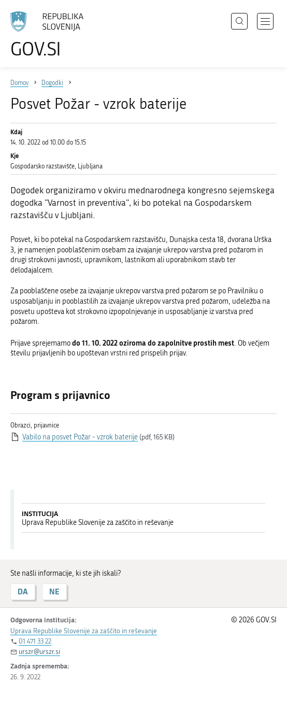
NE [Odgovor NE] (54, 591)
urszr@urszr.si (39, 651)
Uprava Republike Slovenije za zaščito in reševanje (83, 631)
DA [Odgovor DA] (23, 591)
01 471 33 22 (35, 641)
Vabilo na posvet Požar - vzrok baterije (80, 437)
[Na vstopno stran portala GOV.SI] (51, 35)
